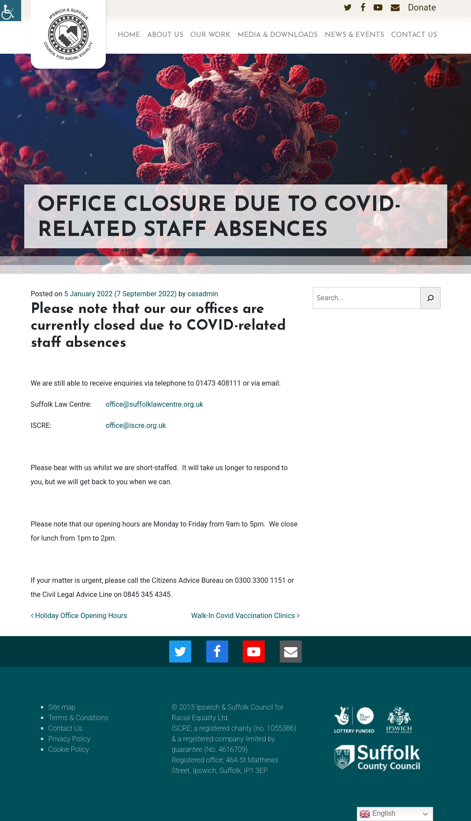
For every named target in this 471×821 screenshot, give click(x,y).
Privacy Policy (69, 739)
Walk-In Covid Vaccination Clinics (245, 615)
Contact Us (414, 35)
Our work (210, 35)
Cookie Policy (68, 749)
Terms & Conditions (78, 718)
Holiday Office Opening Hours (79, 615)
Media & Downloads (277, 35)
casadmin (202, 294)
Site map (62, 707)
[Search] (430, 298)
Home (129, 35)
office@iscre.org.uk (136, 425)
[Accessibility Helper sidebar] (10, 10)
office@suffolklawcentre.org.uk (154, 404)
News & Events (354, 35)
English (377, 814)
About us (165, 35)
